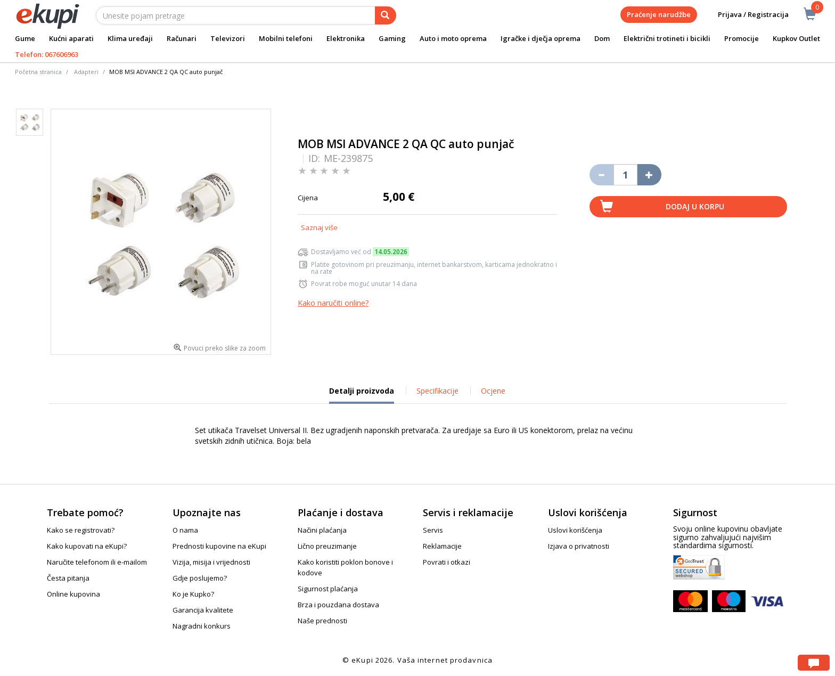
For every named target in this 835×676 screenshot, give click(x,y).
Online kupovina (73, 594)
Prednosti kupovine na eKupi (219, 546)
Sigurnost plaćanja (328, 588)
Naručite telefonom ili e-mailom (97, 562)
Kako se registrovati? (80, 530)
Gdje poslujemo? (200, 578)
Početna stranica (38, 72)
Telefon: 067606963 (46, 54)
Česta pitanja (68, 578)
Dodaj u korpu (695, 206)
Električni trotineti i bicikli (667, 38)
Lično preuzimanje (327, 546)
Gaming (392, 38)
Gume (25, 38)
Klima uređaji (130, 38)
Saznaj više (319, 227)
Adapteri (86, 72)
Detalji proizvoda (361, 395)
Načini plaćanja (322, 530)
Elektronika (345, 38)
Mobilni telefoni (286, 38)
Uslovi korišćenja (575, 530)
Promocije (741, 38)
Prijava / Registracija (746, 15)
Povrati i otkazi (446, 562)
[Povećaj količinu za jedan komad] (649, 174)
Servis (433, 530)
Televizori (227, 38)
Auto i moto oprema (453, 38)
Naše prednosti (322, 620)
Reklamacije (442, 546)
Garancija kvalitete (203, 610)
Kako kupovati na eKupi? (87, 546)
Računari (182, 38)
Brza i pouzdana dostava (338, 604)
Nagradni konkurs (202, 626)
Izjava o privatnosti (578, 546)
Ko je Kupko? (193, 594)
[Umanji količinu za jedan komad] (601, 174)
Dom (602, 38)
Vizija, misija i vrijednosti (211, 562)
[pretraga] (385, 15)
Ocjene (493, 391)
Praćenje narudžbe (659, 14)
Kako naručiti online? (333, 303)
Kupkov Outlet (796, 38)
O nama (185, 530)
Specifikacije (437, 391)
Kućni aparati (71, 38)
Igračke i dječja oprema (540, 38)
